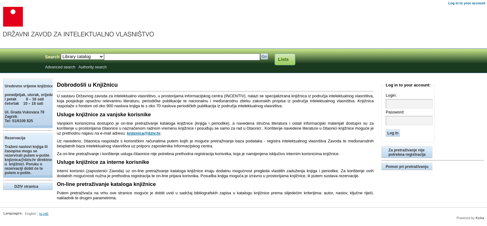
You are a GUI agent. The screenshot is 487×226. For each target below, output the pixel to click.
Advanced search (60, 67)
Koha (480, 218)
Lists (283, 59)
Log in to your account (466, 3)
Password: (395, 112)
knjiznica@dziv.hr (144, 133)
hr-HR (43, 213)
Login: (391, 95)
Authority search (92, 67)
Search (52, 56)
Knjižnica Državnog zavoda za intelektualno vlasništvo (20, 58)
